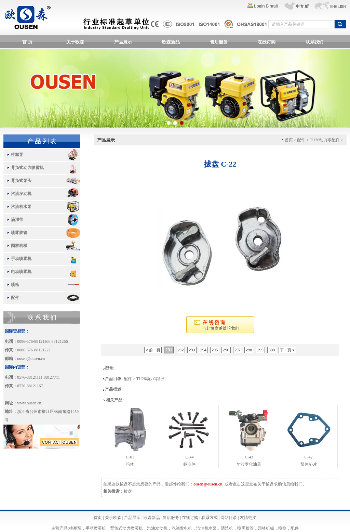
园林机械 (19, 245)
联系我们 (314, 41)
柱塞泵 (17, 154)
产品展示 (123, 41)
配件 (15, 297)
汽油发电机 (182, 528)
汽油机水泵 (21, 206)
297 (237, 350)
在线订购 (266, 41)
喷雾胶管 (19, 232)
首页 (98, 517)
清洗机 (227, 528)
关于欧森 (75, 41)
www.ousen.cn (29, 403)
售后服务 (219, 41)
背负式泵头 (21, 180)
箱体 (130, 464)
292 (180, 350)
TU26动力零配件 (325, 140)
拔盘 (128, 491)
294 (203, 350)
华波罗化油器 (249, 464)
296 (226, 350)
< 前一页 (153, 350)
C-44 (189, 457)
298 (249, 350)
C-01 (130, 457)
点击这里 (241, 484)
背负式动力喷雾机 (27, 167)
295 (215, 350)
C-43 (249, 457)
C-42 (309, 457)
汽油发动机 (21, 193)
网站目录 (228, 517)
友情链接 (248, 517)
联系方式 (209, 517)
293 (192, 350)
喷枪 (15, 284)
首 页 (27, 41)
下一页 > (287, 350)
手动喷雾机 (21, 258)
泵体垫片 (308, 464)
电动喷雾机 (21, 271)
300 (272, 350)
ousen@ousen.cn (31, 358)
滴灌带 (17, 219)
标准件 (189, 464)
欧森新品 (171, 41)
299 (260, 350)
